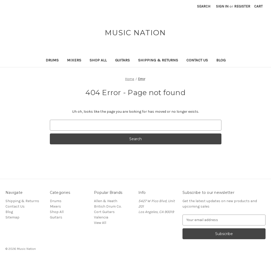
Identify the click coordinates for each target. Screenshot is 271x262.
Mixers (74, 60)
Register (242, 6)
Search (203, 6)
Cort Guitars (104, 212)
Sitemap (12, 217)
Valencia (101, 217)
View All (100, 223)
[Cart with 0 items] (258, 6)
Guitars (122, 60)
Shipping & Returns (158, 60)
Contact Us (197, 60)
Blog (221, 60)
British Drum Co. (107, 206)
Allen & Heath (105, 201)
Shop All (98, 60)
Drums (52, 60)
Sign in (222, 6)
